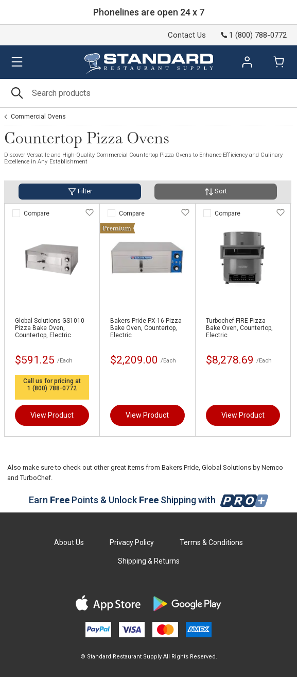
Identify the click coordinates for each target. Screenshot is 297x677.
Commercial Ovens (38, 116)
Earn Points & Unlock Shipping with (148, 499)
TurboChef (35, 478)
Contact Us (187, 35)
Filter (80, 191)
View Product (52, 415)
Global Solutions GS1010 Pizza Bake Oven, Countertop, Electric (49, 328)
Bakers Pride (180, 467)
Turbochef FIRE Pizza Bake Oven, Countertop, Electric (239, 328)
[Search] (148, 93)
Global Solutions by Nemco (242, 467)
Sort (216, 191)
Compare (36, 213)
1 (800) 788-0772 (52, 388)
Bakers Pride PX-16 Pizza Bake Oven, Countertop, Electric (146, 328)
